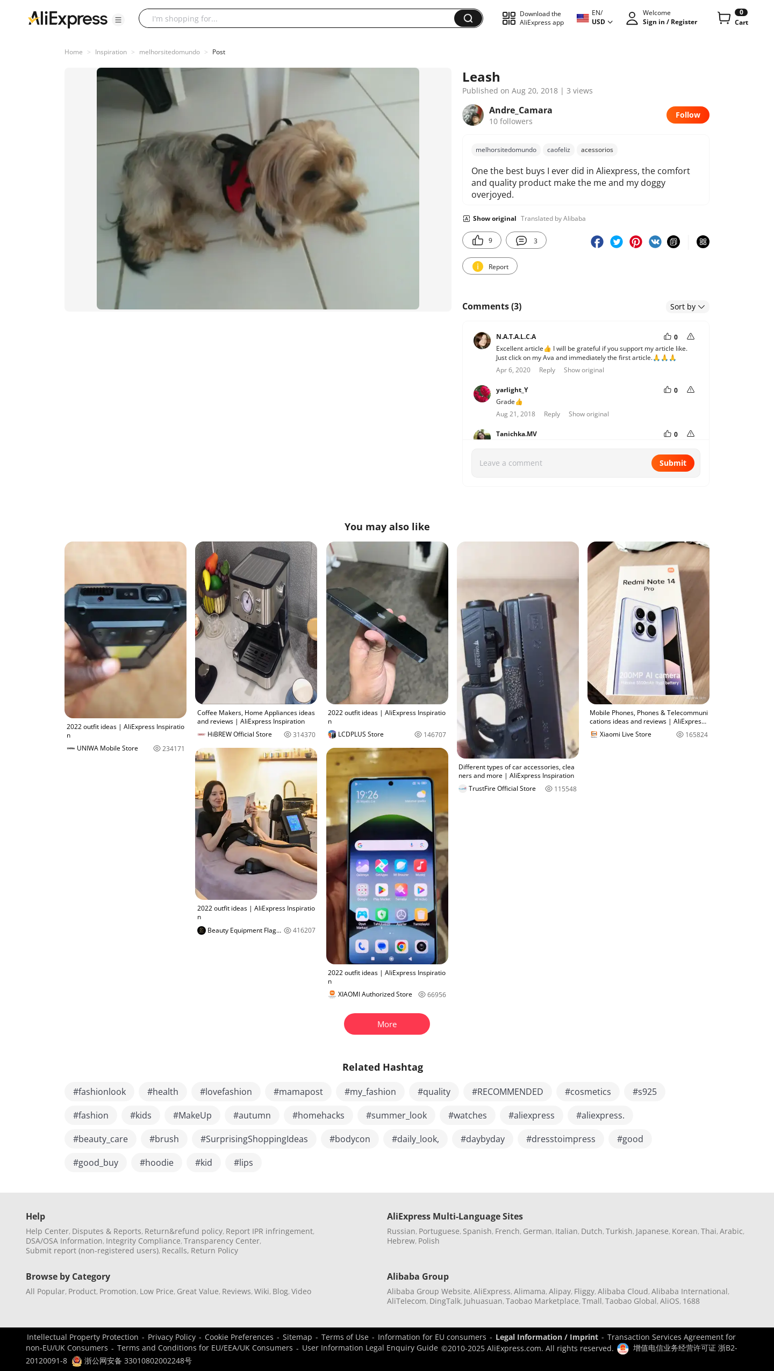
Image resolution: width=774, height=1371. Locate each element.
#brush (164, 1139)
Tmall (592, 1301)
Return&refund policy (184, 1231)
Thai (708, 1231)
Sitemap (297, 1337)
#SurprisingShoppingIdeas (254, 1139)
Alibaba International (689, 1291)
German (537, 1231)
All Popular (45, 1291)
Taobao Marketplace (542, 1301)
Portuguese (439, 1231)
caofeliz (558, 149)
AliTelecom (406, 1301)
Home (73, 51)
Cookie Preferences (239, 1337)
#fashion (91, 1115)
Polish (429, 1241)
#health (162, 1092)
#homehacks (318, 1115)
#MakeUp (192, 1115)
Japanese (652, 1231)
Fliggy (584, 1291)
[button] (118, 19)
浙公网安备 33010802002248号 (131, 1360)
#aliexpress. (600, 1115)
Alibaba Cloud (623, 1291)
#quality (434, 1092)
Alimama (530, 1291)
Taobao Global (631, 1301)
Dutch (592, 1231)
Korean (685, 1231)
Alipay (560, 1291)
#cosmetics (588, 1092)
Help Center (47, 1231)
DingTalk (445, 1301)
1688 (691, 1301)
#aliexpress (531, 1115)
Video (301, 1291)
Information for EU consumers (432, 1337)
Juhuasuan (483, 1301)
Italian (566, 1231)
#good (630, 1139)
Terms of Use (345, 1337)
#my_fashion (370, 1092)
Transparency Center (222, 1241)
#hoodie (157, 1162)
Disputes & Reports (106, 1231)
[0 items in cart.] (731, 18)
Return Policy (214, 1250)
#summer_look (396, 1115)
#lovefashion (226, 1092)
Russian (401, 1231)
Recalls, (175, 1250)
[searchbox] (300, 18)
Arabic (731, 1231)
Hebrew (401, 1241)
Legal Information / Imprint (547, 1337)
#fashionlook (99, 1092)
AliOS (669, 1301)
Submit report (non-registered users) (92, 1250)
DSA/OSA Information (64, 1241)
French (507, 1231)
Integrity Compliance (143, 1241)
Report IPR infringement (269, 1231)
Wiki (261, 1291)
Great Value (198, 1291)
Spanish (477, 1231)
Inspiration (111, 51)
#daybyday (483, 1139)
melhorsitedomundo (169, 51)
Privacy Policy (172, 1337)
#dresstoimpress (561, 1139)
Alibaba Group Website (428, 1291)
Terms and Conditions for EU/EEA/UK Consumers (205, 1348)
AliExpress (492, 1291)
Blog (280, 1291)
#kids (141, 1115)
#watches (467, 1115)
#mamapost (298, 1092)
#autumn (252, 1115)
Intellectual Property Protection (83, 1337)
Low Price (157, 1291)
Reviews (236, 1291)
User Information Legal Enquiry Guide (370, 1348)
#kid (203, 1162)
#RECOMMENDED (507, 1092)
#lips (243, 1162)
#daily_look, (415, 1139)
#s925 (645, 1092)
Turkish (619, 1231)
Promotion (118, 1291)
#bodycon (349, 1139)
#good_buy (95, 1162)
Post (218, 51)
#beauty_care (100, 1139)
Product (82, 1291)
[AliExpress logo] (68, 19)
